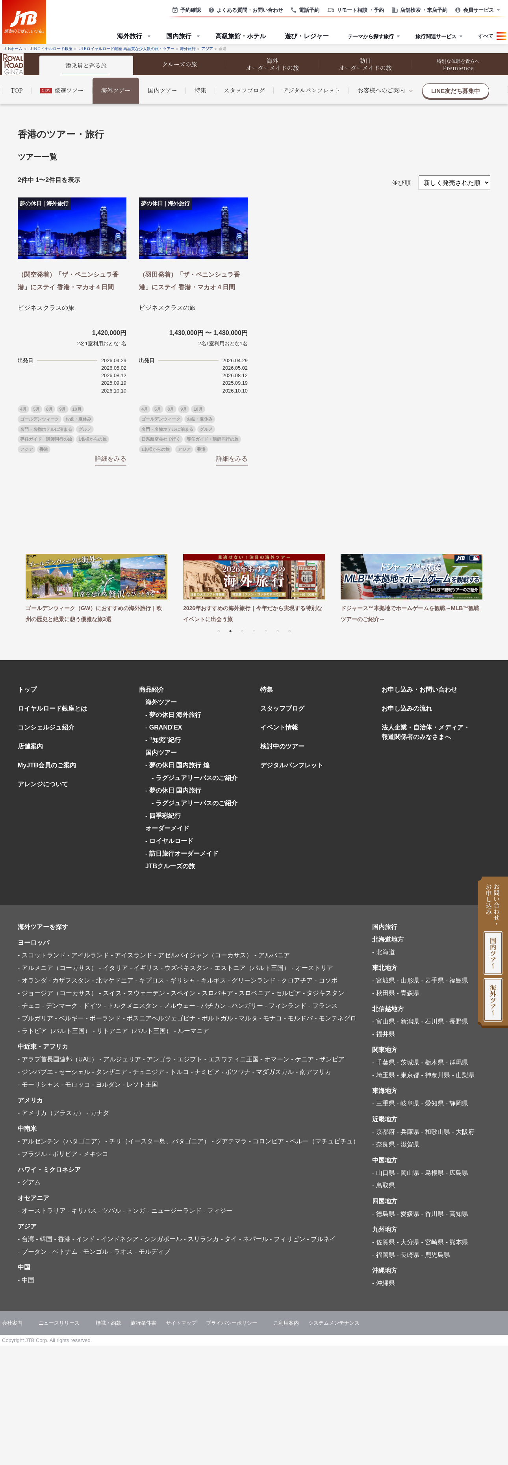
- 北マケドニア (112, 980)
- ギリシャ (180, 980)
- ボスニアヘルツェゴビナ (159, 1018)
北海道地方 (388, 939)
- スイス (110, 993)
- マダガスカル (273, 1072)
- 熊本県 (457, 1242)
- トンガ (134, 1210)
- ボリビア (63, 1153)
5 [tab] (266, 631)
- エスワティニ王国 (231, 1059)
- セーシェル (72, 1072)
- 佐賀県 (383, 1242)
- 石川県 (432, 1021)
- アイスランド (131, 955)
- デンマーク (60, 1005)
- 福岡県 (383, 1254)
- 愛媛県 (408, 1213)
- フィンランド (286, 1005)
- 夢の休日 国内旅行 (173, 790)
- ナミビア (205, 1072)
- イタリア (113, 967)
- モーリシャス (38, 1084)
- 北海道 (383, 952)
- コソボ (326, 980)
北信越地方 (388, 1008)
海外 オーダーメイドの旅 (272, 64)
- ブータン (32, 1251)
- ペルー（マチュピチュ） (322, 1141)
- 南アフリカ (313, 1072)
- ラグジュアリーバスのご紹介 (191, 777)
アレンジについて (43, 784)
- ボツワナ (235, 1072)
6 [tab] (278, 631)
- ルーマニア (191, 1031)
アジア (26, 449)
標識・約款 (108, 1323)
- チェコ (29, 1005)
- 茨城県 (408, 1062)
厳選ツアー (62, 90)
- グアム (29, 1182)
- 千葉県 (383, 1062)
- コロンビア (266, 1141)
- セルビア (286, 993)
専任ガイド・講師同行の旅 (46, 439)
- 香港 (62, 1239)
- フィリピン (287, 1239)
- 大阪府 (463, 1131)
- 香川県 (432, 1213)
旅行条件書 (143, 1323)
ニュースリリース (59, 1323)
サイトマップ (181, 1323)
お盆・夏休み (78, 419)
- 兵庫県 (408, 1131)
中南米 (27, 1128)
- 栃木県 (432, 1062)
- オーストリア (312, 967)
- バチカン (211, 1005)
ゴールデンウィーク (39, 419)
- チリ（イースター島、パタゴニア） (157, 1141)
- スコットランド (42, 955)
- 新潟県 (408, 1021)
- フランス (322, 1005)
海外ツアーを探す (43, 926)
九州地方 (384, 1229)
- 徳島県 (383, 1213)
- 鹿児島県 (435, 1254)
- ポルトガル (215, 1018)
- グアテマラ (229, 1141)
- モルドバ (298, 1018)
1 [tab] (218, 631)
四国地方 (384, 1201)
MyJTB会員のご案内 (47, 765)
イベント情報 (279, 727)
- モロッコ (75, 1084)
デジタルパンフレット (311, 90)
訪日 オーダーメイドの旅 (365, 64)
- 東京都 (408, 1075)
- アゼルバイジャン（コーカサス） (203, 955)
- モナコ (270, 1018)
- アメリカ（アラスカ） (51, 1112)
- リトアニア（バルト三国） (132, 1031)
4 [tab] (254, 631)
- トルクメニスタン (131, 1005)
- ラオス (121, 1251)
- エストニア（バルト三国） (250, 967)
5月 (36, 409)
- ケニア (302, 1059)
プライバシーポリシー (231, 1323)
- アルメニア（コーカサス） (57, 967)
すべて (485, 36)
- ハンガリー (245, 1005)
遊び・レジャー (307, 36)
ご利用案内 (286, 1323)
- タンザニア (109, 1072)
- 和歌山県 (435, 1131)
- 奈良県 (383, 1144)
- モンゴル (93, 1251)
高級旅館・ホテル (240, 36)
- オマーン (274, 1059)
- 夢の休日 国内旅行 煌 (177, 765)
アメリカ (30, 1100)
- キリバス (81, 1210)
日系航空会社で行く (160, 439)
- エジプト (188, 1059)
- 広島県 (457, 1172)
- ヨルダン (106, 1084)
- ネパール (253, 1239)
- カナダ (97, 1112)
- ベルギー (69, 1018)
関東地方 (384, 1049)
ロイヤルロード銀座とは (52, 708)
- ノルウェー (177, 1005)
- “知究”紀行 (163, 740)
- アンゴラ (157, 1059)
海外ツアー (116, 90)
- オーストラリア (42, 1210)
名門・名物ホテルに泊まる (46, 429)
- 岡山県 (408, 1172)
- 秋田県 (383, 993)
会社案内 (12, 1323)
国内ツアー (162, 90)
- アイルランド (88, 955)
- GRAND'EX (163, 727)
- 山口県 (383, 1172)
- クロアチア (295, 980)
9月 (62, 409)
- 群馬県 (457, 1062)
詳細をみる (110, 458)
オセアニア (33, 1198)
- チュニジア (147, 1072)
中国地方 (384, 1160)
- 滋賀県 (408, 1144)
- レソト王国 (140, 1084)
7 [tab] (289, 631)
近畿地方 (384, 1119)
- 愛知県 (432, 1103)
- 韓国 (44, 1239)
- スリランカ (201, 1239)
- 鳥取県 (383, 1185)
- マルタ (246, 1018)
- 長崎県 (408, 1254)
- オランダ (32, 980)
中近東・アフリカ (43, 1046)
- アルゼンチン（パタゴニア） (61, 1141)
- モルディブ (152, 1251)
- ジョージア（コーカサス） (57, 993)
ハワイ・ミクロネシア (49, 1169)
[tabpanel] (96, 589)
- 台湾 (26, 1239)
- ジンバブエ (35, 1072)
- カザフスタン (69, 980)
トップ (27, 689)
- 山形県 (408, 980)
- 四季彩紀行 (163, 815)
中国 (24, 1267)
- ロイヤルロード (169, 841)
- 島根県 (432, 1172)
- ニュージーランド (174, 1210)
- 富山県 (383, 1021)
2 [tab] (230, 631)
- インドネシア (118, 1239)
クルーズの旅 (179, 64)
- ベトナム (63, 1251)
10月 (77, 409)
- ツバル (109, 1210)
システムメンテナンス (334, 1323)
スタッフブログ (244, 90)
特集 (200, 90)
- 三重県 (383, 1103)
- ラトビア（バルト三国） (54, 1031)
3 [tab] (242, 631)
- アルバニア (272, 955)
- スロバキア (215, 993)
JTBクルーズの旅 (170, 866)
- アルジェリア (120, 1059)
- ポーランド (103, 1018)
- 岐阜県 (408, 1103)
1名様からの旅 (92, 439)
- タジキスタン (324, 993)
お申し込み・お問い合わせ (419, 689)
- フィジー (217, 1210)
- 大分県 (408, 1242)
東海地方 (384, 1090)
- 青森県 (408, 993)
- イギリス (144, 967)
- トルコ (177, 1072)
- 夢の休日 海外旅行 (173, 714)
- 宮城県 (383, 980)
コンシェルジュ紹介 (46, 727)
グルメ (84, 429)
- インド (83, 1239)
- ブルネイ (321, 1239)
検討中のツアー (282, 746)
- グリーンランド (252, 980)
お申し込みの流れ (407, 708)
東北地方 (384, 967)
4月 (23, 409)
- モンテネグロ (335, 1018)
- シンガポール (161, 1239)
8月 (49, 409)
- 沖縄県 (383, 1283)
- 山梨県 (463, 1075)
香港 (43, 449)
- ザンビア (330, 1059)
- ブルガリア (35, 1018)
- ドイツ (90, 1005)
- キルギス (211, 980)
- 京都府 (383, 1131)
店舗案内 (30, 746)
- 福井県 (383, 1034)
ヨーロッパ (33, 942)
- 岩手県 (432, 980)
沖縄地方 (384, 1270)
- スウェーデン (144, 993)
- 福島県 (457, 980)
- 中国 (26, 1280)
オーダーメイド (167, 828)
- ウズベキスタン (185, 967)
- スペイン (181, 993)
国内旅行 (384, 926)
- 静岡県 (457, 1103)
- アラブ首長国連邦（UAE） (58, 1059)
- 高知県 (457, 1213)
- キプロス (150, 980)
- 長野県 (457, 1021)
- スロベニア (252, 993)
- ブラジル (32, 1153)
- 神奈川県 (435, 1075)
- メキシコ (93, 1153)
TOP (17, 90)
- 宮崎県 (432, 1242)
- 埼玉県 (383, 1075)
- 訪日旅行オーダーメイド (182, 853)
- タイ (229, 1239)
